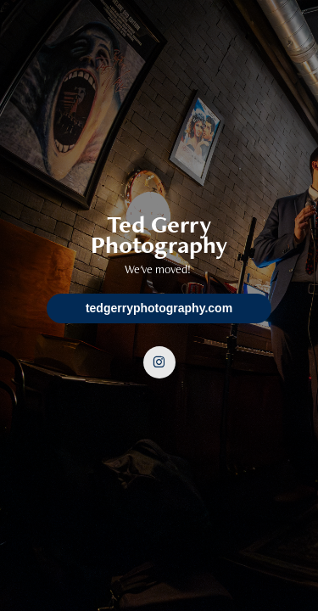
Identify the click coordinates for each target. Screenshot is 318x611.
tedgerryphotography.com (159, 308)
